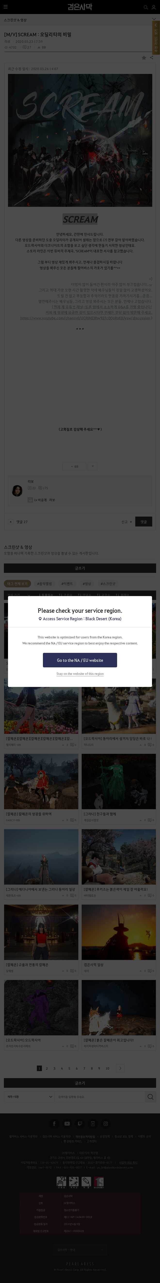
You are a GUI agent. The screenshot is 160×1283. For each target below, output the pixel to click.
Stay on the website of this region (80, 673)
